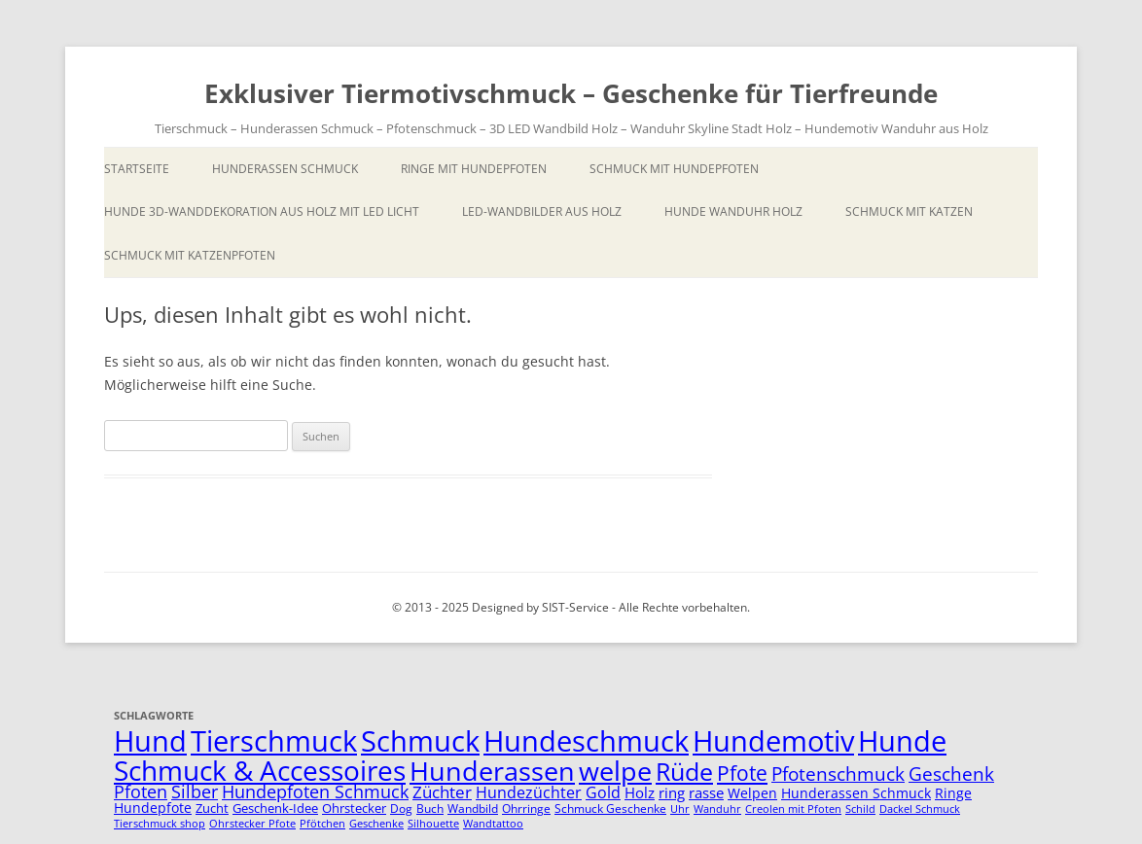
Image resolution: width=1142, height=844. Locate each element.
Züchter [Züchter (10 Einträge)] (442, 792)
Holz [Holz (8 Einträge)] (640, 792)
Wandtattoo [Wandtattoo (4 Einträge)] (493, 823)
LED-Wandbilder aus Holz (542, 211)
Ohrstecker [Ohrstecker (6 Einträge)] (354, 808)
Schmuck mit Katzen (909, 211)
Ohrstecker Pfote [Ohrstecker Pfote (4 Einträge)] (252, 823)
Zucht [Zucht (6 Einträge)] (212, 808)
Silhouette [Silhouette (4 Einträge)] (433, 823)
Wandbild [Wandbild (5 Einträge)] (472, 808)
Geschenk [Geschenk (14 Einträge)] (951, 773)
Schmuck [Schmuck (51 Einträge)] (420, 740)
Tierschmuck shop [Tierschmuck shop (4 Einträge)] (159, 823)
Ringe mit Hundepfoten (474, 168)
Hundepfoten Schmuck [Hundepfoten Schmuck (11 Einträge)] (315, 791)
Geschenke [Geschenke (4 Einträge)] (376, 823)
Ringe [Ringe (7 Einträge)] (953, 793)
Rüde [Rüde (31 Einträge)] (684, 771)
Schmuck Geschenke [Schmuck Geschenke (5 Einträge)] (610, 808)
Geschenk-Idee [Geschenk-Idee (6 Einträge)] (275, 808)
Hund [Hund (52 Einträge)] (150, 740)
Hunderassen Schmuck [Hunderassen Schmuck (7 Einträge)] (856, 793)
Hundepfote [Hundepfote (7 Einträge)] (153, 807)
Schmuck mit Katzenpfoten (189, 255)
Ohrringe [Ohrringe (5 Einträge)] (526, 808)
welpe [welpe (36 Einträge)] (615, 771)
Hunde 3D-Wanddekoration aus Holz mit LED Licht (261, 211)
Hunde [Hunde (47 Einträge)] (902, 740)
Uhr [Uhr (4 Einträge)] (680, 809)
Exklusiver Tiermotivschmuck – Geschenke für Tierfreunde (571, 93)
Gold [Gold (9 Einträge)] (603, 792)
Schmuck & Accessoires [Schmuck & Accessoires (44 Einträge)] (260, 770)
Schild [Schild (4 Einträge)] (860, 809)
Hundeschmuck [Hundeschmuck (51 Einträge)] (586, 740)
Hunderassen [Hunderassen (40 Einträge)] (492, 771)
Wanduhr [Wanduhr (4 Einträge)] (717, 809)
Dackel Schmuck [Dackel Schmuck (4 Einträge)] (919, 809)
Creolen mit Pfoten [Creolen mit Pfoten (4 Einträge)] (793, 809)
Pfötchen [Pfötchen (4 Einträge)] (322, 823)
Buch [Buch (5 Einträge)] (430, 808)
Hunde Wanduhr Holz (733, 211)
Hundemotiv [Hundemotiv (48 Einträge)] (773, 740)
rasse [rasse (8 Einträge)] (706, 792)
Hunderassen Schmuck (285, 168)
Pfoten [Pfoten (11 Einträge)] (140, 791)
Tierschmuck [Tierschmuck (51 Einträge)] (274, 740)
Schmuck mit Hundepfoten (674, 168)
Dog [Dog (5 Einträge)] (401, 808)
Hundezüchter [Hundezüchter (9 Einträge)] (529, 792)
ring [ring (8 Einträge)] (672, 792)
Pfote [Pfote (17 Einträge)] (742, 773)
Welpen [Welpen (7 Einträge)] (752, 793)
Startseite (136, 168)
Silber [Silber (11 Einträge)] (194, 791)
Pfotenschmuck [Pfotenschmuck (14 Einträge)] (838, 773)
